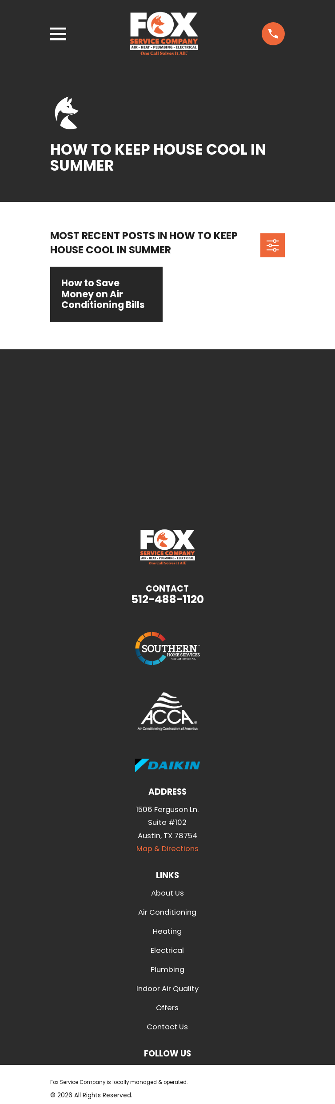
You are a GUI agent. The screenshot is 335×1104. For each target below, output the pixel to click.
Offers (167, 1008)
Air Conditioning (167, 912)
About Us (167, 893)
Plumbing (167, 969)
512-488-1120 (167, 599)
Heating (167, 931)
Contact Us (167, 1027)
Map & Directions (167, 849)
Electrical (167, 950)
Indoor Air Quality (167, 989)
